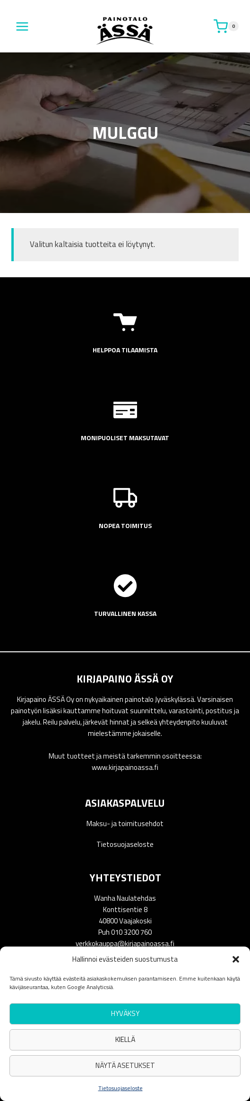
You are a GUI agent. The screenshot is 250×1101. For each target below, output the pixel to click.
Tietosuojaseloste (120, 1088)
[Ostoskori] (226, 26)
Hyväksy (125, 1013)
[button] (236, 959)
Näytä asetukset (125, 1065)
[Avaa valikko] (22, 26)
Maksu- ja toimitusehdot (125, 823)
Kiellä (125, 1039)
